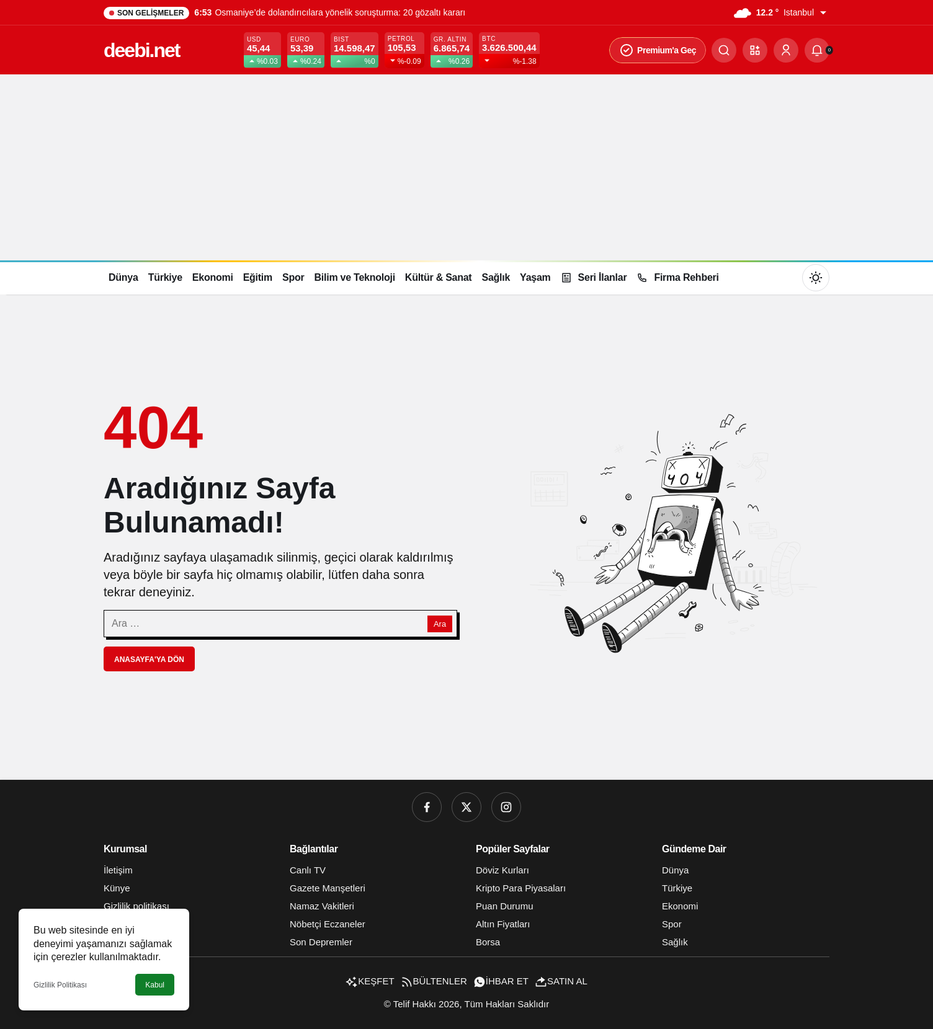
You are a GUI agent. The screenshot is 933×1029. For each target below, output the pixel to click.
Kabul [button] (154, 985)
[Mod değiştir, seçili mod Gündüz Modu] (815, 277)
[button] (755, 50)
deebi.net (141, 50)
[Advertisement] (466, 167)
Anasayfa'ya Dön (149, 659)
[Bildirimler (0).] (817, 50)
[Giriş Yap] (786, 50)
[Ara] (724, 50)
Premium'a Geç (657, 50)
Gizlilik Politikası (60, 985)
